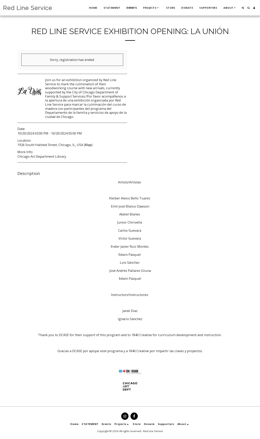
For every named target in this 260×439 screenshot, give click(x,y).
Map (88, 144)
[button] (151, 7)
